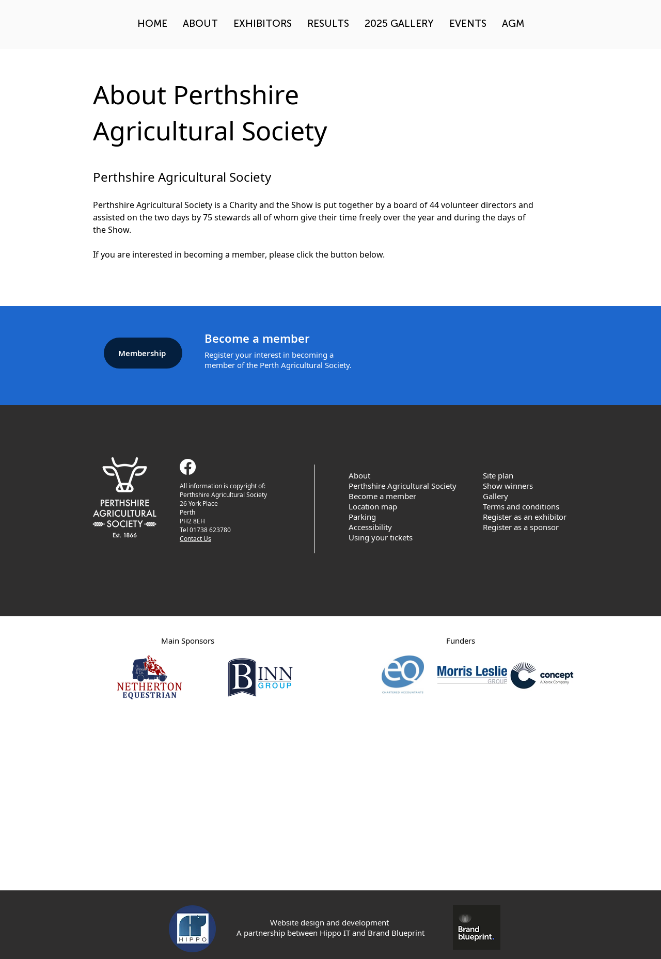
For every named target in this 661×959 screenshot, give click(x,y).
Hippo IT (335, 933)
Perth (187, 512)
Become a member (382, 496)
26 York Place (199, 503)
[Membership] (143, 353)
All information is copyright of (222, 486)
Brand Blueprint (396, 933)
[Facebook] (188, 467)
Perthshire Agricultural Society (224, 494)
